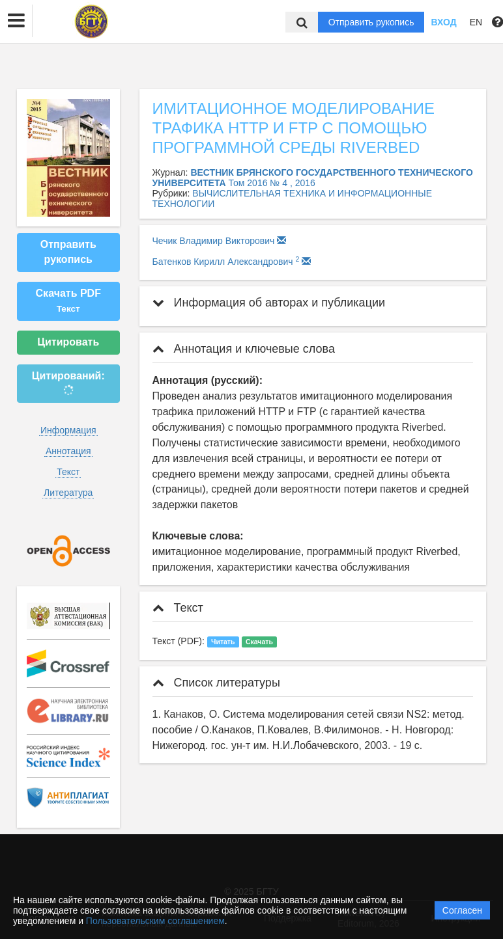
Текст (68, 472)
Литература (68, 492)
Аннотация (68, 451)
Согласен (462, 910)
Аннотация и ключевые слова (243, 348)
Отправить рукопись (371, 22)
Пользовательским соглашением (155, 921)
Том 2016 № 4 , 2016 (272, 183)
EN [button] (476, 22)
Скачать (259, 642)
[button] (16, 21)
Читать (223, 642)
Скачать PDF (68, 301)
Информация (68, 430)
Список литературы (216, 682)
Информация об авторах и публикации (269, 302)
